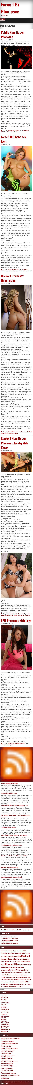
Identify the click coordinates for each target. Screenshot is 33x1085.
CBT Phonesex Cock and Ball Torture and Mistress (14, 855)
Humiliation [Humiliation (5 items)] (6, 975)
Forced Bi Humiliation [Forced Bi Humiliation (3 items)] (8, 967)
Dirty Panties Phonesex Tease (9, 793)
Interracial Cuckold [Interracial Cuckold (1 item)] (15, 975)
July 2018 (3, 1004)
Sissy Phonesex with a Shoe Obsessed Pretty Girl (14, 805)
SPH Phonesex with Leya (16, 620)
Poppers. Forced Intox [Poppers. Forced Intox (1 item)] (11, 979)
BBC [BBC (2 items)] (2, 951)
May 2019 (3, 999)
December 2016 (5, 1024)
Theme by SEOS (4, 1083)
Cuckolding (25, 269)
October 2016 (4, 1028)
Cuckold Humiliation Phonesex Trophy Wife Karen (14, 443)
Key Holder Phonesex (7, 1068)
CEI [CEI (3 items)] (24, 951)
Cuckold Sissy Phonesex (7, 1050)
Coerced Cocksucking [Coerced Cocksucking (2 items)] (14, 956)
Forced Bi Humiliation (6, 433)
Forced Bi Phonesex (10, 8)
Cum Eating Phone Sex (7, 1051)
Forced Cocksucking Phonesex (9, 940)
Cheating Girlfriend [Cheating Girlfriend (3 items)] (7, 953)
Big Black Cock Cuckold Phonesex (10, 1038)
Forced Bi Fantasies (6, 1056)
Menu (2, 19)
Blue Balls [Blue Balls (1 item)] (18, 951)
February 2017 (5, 1023)
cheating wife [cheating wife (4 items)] (19, 953)
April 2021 (3, 996)
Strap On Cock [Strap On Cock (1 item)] (25, 984)
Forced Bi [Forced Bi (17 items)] (11, 964)
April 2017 (3, 1019)
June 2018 (3, 1006)
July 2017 (3, 1017)
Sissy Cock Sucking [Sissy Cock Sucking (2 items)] (26, 979)
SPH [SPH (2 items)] (20, 984)
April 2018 (3, 1007)
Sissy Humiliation (15, 132)
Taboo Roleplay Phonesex (9, 780)
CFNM (2, 745)
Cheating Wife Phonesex (7, 1041)
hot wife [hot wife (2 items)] (27, 972)
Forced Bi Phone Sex (13, 269)
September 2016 (5, 1029)
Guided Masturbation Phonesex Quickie (11, 845)
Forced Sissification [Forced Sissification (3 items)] (8, 972)
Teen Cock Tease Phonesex (8, 827)
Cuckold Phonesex (7, 923)
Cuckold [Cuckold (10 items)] (25, 956)
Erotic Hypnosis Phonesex (8, 1055)
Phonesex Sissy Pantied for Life (9, 867)
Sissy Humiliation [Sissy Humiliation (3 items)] (19, 982)
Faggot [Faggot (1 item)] (28, 961)
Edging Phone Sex (6, 1053)
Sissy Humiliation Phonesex (8, 1073)
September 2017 (5, 1016)
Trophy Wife (17, 615)
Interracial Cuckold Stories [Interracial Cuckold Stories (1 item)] (16, 977)
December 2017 (5, 1012)
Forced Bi (3, 271)
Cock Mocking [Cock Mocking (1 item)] (4, 956)
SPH (12, 745)
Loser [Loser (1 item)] (4, 979)
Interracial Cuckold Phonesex (9, 1066)
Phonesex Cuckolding (7, 1070)
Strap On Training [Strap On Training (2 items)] (9, 986)
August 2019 (4, 997)
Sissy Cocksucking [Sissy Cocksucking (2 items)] (6, 982)
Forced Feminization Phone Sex (9, 943)
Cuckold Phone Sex (6, 1045)
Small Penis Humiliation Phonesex (16, 743)
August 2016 (4, 1031)
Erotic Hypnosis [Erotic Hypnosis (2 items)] (21, 961)
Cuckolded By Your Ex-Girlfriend (9, 938)
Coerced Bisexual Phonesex (8, 937)
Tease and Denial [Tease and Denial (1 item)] (19, 986)
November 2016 (5, 1026)
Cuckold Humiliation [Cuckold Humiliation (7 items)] (10, 959)
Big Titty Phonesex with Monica (9, 783)
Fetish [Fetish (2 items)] (3, 965)
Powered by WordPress (24, 1081)
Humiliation (26, 130)
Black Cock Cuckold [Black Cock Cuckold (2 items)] (10, 951)
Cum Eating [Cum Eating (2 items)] (13, 961)
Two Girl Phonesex (25, 615)
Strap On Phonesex (6, 1077)
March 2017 (4, 1021)
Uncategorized (5, 1078)
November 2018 (5, 1002)
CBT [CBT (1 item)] (22, 951)
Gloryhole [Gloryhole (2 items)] (18, 972)
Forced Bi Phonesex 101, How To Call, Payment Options (16, 929)
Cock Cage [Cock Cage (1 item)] (27, 953)
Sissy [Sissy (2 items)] (17, 979)
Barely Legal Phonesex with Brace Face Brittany (14, 835)
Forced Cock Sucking (11, 271)
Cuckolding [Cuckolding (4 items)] (24, 959)
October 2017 (4, 1014)
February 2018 (5, 1009)
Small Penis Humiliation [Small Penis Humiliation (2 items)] (12, 984)
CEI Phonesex (4, 1040)
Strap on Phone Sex (6, 942)
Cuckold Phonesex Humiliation (12, 278)
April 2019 (3, 1001)
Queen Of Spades (5, 1072)
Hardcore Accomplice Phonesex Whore (11, 877)
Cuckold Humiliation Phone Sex (16, 614)
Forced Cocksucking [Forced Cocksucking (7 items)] (18, 970)
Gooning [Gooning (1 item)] (23, 972)
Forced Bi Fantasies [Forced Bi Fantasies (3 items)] (24, 965)
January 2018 (4, 1011)
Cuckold (29, 431)
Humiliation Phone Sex (13, 130)
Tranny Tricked (28, 271)
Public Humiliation (5, 132)
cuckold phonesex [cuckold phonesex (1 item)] (5, 961)
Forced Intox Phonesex (7, 1063)
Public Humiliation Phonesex (12, 34)
